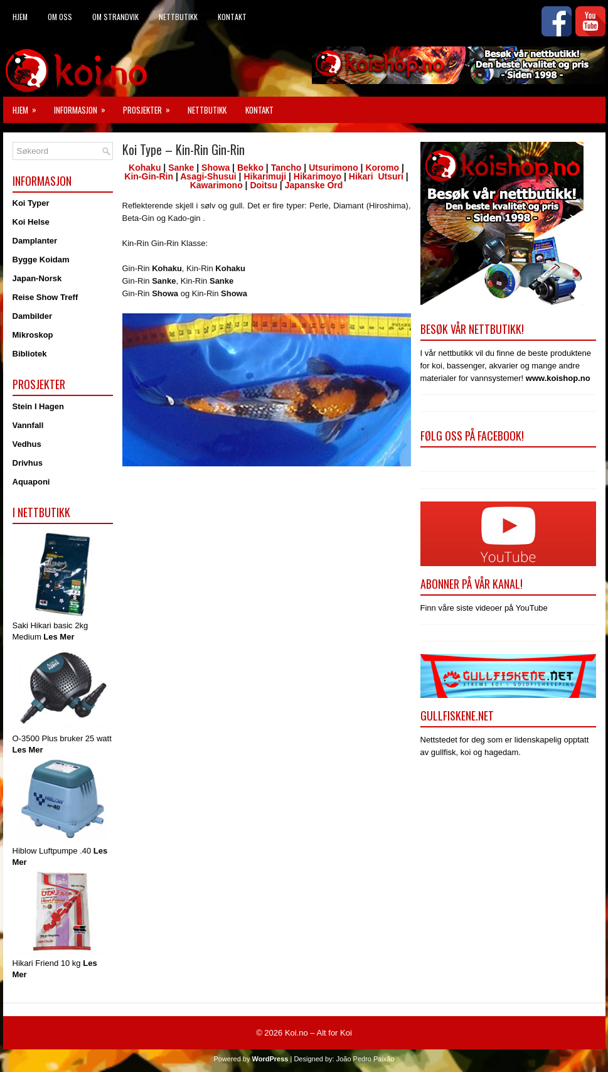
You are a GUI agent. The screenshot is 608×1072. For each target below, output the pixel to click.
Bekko (250, 168)
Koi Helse (31, 222)
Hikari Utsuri (376, 176)
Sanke (181, 168)
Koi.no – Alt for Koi (318, 1032)
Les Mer (58, 636)
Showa (215, 168)
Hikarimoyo (317, 176)
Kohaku (145, 168)
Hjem (20, 16)
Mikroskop (33, 335)
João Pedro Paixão (365, 1059)
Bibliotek (30, 353)
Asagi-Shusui (208, 176)
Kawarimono (216, 185)
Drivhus (28, 463)
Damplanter (35, 240)
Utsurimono (333, 168)
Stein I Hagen (38, 406)
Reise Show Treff (45, 297)
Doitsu (263, 185)
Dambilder (33, 316)
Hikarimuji (264, 176)
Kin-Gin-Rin (148, 176)
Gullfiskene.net (457, 715)
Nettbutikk (178, 16)
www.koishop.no (558, 378)
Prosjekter (150, 106)
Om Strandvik (115, 16)
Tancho (286, 168)
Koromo (382, 168)
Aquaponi (31, 481)
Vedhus (27, 444)
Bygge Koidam (41, 259)
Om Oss (60, 16)
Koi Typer (31, 203)
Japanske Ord (312, 185)
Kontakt (232, 16)
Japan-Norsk (37, 278)
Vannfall (28, 425)
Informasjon (84, 106)
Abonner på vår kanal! (471, 584)
